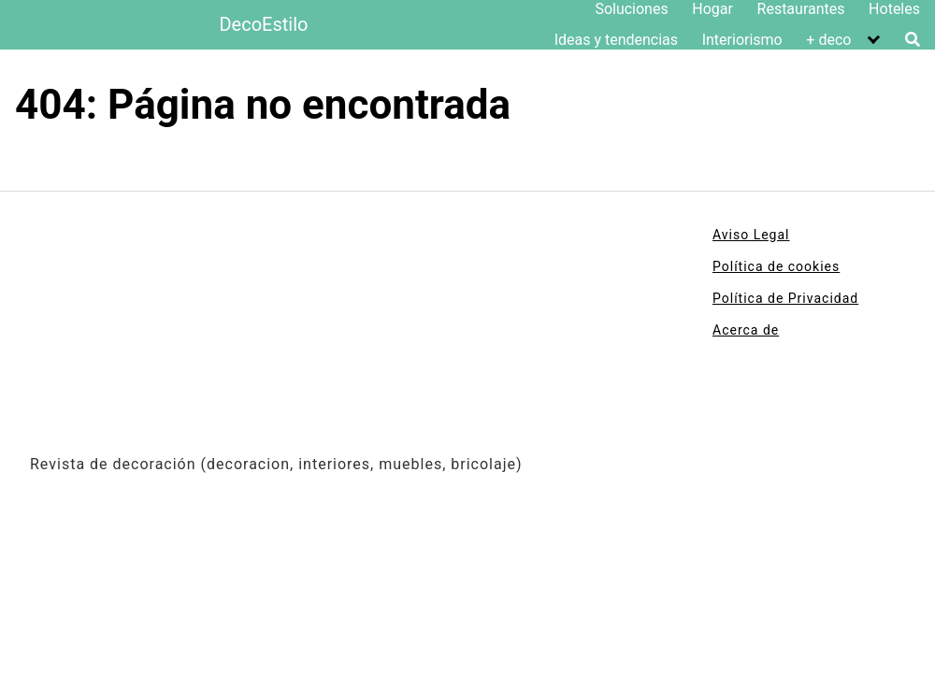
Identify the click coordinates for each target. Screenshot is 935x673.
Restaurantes (801, 9)
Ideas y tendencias (616, 40)
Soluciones (631, 9)
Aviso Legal (751, 234)
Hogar (712, 9)
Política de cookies (776, 266)
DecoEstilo (263, 24)
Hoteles (894, 9)
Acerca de (745, 329)
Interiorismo (742, 40)
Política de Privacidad (785, 298)
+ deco (828, 40)
